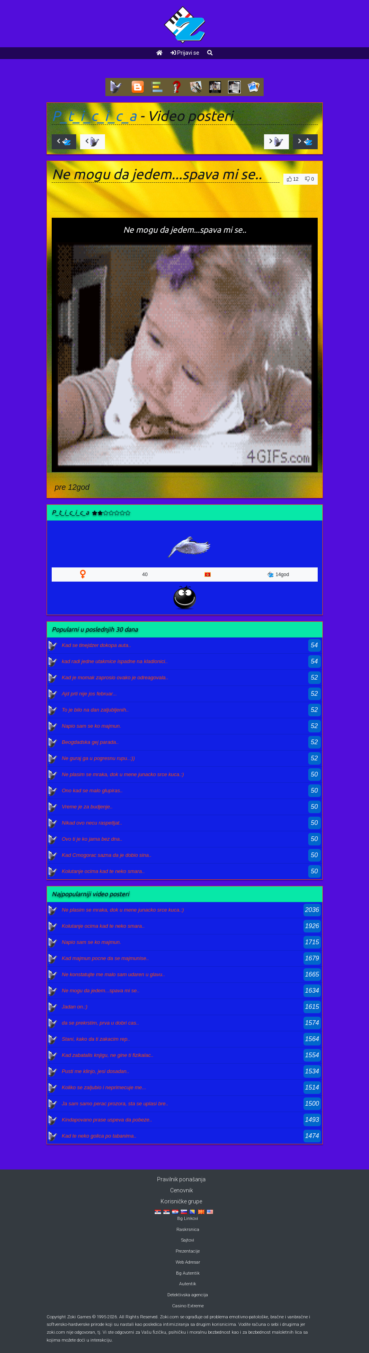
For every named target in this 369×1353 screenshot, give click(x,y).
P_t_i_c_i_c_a (94, 116)
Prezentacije (188, 1251)
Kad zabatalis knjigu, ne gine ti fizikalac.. (108, 1055)
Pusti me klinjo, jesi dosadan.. (95, 1071)
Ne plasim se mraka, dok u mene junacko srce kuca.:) (123, 774)
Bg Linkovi (187, 1218)
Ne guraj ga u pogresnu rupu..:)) (98, 758)
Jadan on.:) (75, 1007)
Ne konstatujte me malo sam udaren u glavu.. (113, 974)
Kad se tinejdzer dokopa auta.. (96, 645)
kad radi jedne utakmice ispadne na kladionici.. (115, 661)
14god (278, 574)
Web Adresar (188, 1262)
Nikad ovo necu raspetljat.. (92, 823)
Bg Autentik (188, 1273)
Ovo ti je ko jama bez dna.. (92, 839)
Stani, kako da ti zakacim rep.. (96, 1039)
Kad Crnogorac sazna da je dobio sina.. (107, 855)
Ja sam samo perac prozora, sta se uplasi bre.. (115, 1103)
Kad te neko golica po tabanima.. (99, 1136)
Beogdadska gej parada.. (90, 742)
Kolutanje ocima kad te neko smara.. (103, 871)
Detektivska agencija (187, 1294)
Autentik (187, 1283)
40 (145, 574)
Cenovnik (181, 1190)
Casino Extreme (188, 1306)
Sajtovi (187, 1240)
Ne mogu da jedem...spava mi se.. (101, 990)
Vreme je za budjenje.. (87, 807)
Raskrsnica (187, 1229)
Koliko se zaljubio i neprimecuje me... (104, 1087)
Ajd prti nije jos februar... (89, 694)
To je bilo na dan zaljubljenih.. (95, 710)
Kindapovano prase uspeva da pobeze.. (107, 1120)
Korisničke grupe (181, 1201)
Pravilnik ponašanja (181, 1179)
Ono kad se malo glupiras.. (92, 790)
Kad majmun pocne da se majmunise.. (105, 958)
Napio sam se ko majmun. (91, 726)
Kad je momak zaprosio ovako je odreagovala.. (115, 677)
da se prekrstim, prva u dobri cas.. (100, 1023)
